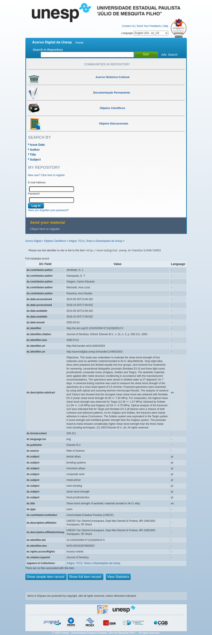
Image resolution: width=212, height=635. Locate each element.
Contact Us (128, 26)
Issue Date (37, 144)
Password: (34, 193)
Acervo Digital (33, 240)
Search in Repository (48, 49)
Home (80, 42)
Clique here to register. (45, 229)
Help (165, 26)
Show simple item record (46, 577)
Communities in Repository (107, 64)
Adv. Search (169, 54)
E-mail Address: (37, 182)
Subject (35, 159)
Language (144, 33)
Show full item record (85, 577)
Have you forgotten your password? (48, 210)
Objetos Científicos (55, 240)
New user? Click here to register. (46, 175)
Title (33, 154)
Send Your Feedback (149, 26)
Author (35, 149)
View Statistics (118, 577)
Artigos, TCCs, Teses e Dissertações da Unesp (95, 240)
